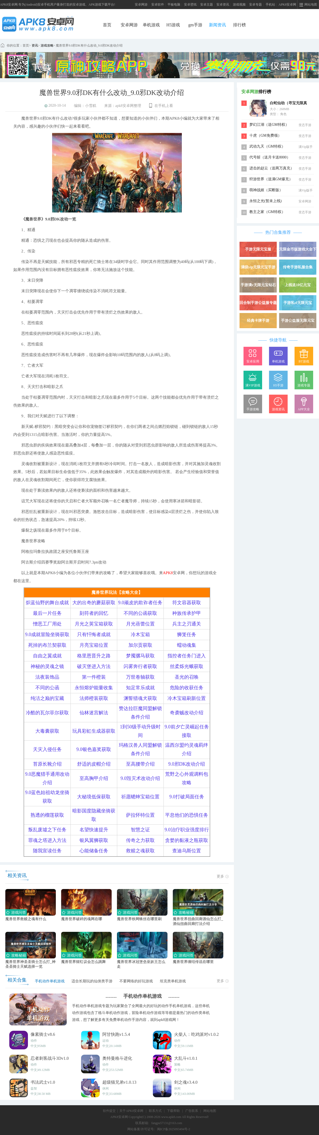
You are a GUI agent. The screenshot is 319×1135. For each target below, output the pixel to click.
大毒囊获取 (47, 731)
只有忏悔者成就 (94, 634)
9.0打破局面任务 (186, 796)
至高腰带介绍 (140, 764)
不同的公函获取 (140, 613)
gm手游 (195, 25)
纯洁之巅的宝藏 (47, 698)
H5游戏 (173, 25)
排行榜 (239, 25)
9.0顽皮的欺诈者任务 (140, 602)
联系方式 (155, 1111)
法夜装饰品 (47, 677)
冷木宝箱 (140, 634)
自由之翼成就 (47, 655)
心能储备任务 (93, 850)
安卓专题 (255, 4)
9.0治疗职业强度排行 (187, 829)
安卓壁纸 (190, 4)
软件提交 (109, 1111)
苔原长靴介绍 (47, 764)
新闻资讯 (217, 25)
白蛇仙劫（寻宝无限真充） (288, 103)
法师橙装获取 (93, 698)
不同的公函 (47, 687)
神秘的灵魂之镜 (47, 666)
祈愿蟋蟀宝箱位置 (140, 796)
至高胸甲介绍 (93, 778)
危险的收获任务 (186, 687)
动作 (34, 1040)
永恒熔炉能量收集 (94, 687)
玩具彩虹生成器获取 (93, 731)
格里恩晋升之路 (94, 655)
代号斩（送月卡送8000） (269, 157)
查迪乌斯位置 (186, 850)
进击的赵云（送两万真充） (271, 168)
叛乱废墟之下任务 (47, 829)
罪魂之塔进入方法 (47, 840)
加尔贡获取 (140, 645)
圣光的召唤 (187, 677)
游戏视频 (239, 4)
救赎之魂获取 (140, 850)
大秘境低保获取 (94, 796)
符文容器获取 (186, 602)
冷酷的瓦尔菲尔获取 (47, 712)
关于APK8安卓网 (131, 1111)
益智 (34, 1088)
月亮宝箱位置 (93, 645)
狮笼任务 (186, 634)
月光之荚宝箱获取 (94, 624)
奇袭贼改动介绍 (186, 712)
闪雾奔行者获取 (140, 666)
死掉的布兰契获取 (47, 645)
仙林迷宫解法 (93, 712)
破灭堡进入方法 (94, 666)
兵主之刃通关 (186, 624)
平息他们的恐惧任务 (186, 815)
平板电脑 (173, 4)
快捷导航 (278, 340)
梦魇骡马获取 (140, 655)
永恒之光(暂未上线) (265, 201)
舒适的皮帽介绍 (94, 764)
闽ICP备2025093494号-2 (173, 1129)
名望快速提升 (93, 829)
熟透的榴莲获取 (47, 815)
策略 (177, 1064)
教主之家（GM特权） (267, 212)
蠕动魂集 (186, 645)
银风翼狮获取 (93, 840)
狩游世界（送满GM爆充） (271, 179)
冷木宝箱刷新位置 (186, 698)
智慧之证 (140, 829)
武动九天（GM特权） (267, 146)
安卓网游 (141, 4)
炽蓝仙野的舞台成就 (47, 602)
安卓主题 (206, 4)
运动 (105, 1040)
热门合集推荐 (278, 232)
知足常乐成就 (140, 687)
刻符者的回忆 (93, 613)
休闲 (105, 1088)
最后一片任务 (47, 613)
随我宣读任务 (47, 850)
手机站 (270, 4)
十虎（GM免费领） (265, 135)
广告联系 (191, 1111)
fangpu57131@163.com (166, 1123)
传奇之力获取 (140, 840)
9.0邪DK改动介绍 (186, 764)
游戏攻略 (47, 45)
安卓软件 (157, 4)
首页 (107, 25)
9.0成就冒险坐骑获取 (47, 634)
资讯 (35, 45)
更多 (223, 876)
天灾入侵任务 (47, 749)
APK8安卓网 (287, 4)
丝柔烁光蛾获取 (186, 666)
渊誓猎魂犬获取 (140, 698)
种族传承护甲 (186, 613)
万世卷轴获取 (140, 677)
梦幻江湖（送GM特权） (269, 125)
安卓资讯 (222, 4)
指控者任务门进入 (186, 655)
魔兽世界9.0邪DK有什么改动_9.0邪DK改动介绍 (89, 45)
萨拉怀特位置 (140, 815)
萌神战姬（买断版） (266, 190)
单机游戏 (151, 25)
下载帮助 (173, 1111)
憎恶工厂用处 (47, 624)
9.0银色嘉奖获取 (93, 749)
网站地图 (209, 1111)
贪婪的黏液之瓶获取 (186, 840)
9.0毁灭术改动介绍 (140, 778)
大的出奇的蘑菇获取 (93, 602)
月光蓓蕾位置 (140, 624)
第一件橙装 (94, 677)
